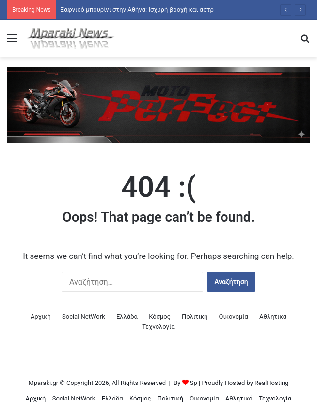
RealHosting (271, 382)
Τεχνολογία (158, 326)
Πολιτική (194, 316)
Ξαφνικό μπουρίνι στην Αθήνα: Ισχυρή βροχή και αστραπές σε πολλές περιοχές (174, 9)
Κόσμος (160, 316)
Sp (193, 382)
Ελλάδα (127, 316)
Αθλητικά (272, 316)
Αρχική (41, 316)
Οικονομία (233, 316)
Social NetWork (83, 316)
